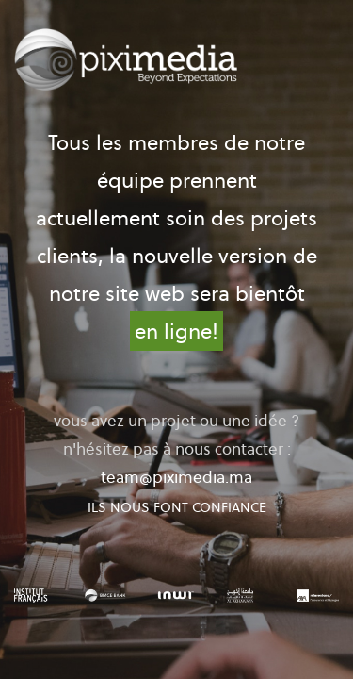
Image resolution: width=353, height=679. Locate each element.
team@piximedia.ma (176, 477)
